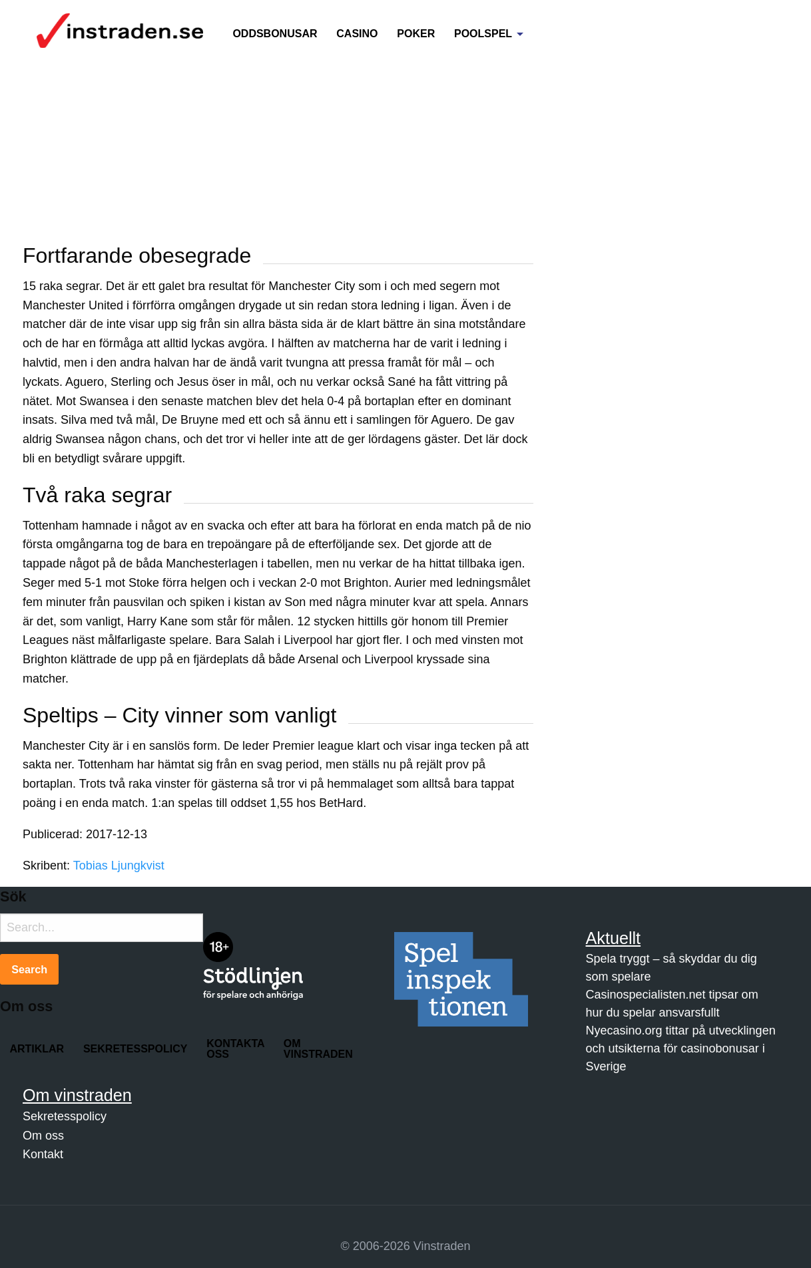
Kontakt (43, 1154)
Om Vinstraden (318, 1049)
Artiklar (36, 1048)
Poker (416, 33)
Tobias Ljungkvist (118, 865)
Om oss (43, 1135)
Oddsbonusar (274, 33)
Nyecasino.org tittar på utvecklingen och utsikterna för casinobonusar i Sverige (681, 1048)
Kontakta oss (235, 1049)
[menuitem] (275, 26)
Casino (357, 33)
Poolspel (483, 33)
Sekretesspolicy (135, 1048)
